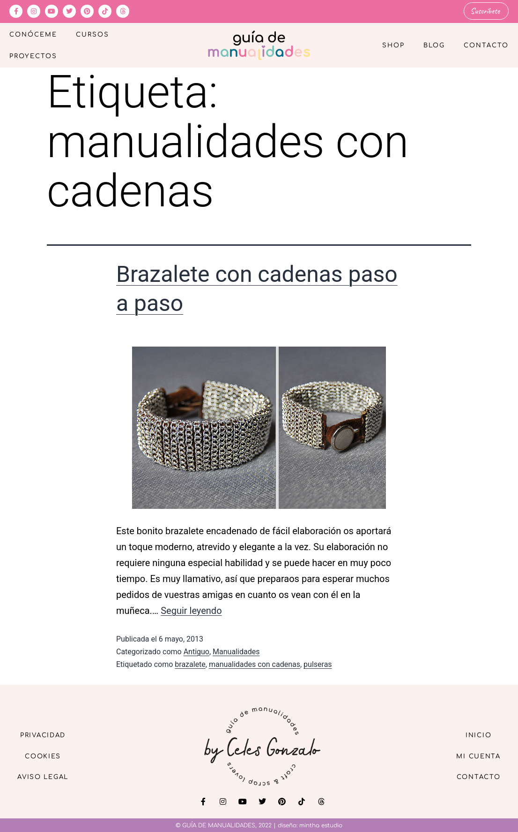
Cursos (92, 34)
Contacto (486, 45)
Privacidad (47, 734)
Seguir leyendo (191, 610)
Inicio (475, 734)
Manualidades (236, 651)
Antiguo (196, 651)
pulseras (317, 663)
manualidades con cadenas (254, 663)
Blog (434, 45)
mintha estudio (320, 825)
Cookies (47, 755)
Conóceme (33, 34)
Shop (393, 45)
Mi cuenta (475, 755)
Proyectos (33, 56)
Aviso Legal (47, 777)
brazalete (190, 663)
